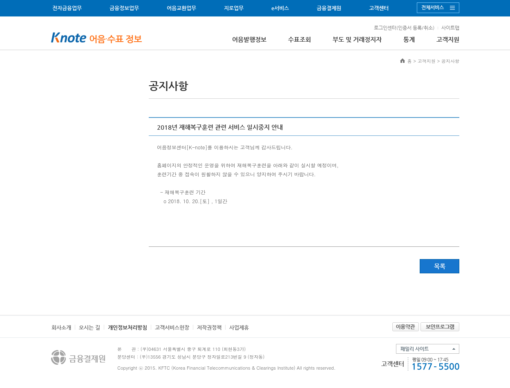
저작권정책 (209, 327)
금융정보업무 (124, 8)
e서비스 (280, 8)
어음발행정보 (249, 39)
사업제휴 (239, 327)
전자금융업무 (67, 8)
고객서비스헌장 (172, 327)
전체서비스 (432, 7)
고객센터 (379, 8)
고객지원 (447, 39)
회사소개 (61, 327)
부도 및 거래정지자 (357, 39)
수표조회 (299, 39)
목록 (439, 266)
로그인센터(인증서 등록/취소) (404, 28)
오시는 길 (89, 327)
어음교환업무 (181, 8)
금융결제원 (329, 8)
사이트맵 (450, 28)
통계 (409, 39)
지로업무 (234, 8)
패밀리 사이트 (414, 349)
